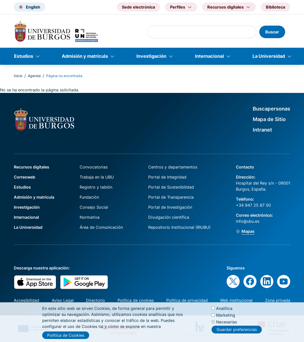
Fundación (89, 197)
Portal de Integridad (167, 177)
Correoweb (24, 177)
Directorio (95, 300)
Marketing (225, 316)
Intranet (262, 130)
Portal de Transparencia (171, 197)
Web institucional (236, 300)
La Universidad (268, 56)
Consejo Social (94, 207)
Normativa (89, 217)
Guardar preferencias (237, 330)
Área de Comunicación (101, 227)
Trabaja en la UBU (97, 177)
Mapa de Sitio (269, 119)
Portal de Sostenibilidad (171, 187)
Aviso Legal (63, 300)
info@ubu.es (247, 221)
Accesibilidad (26, 300)
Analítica (224, 309)
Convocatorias (94, 166)
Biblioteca (275, 7)
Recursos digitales (31, 166)
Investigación (151, 56)
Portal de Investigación (170, 207)
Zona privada (277, 300)
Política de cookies (136, 300)
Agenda (34, 76)
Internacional (209, 56)
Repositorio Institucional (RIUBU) (179, 227)
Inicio (18, 76)
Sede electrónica (138, 7)
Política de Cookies (65, 336)
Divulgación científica (168, 217)
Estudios (23, 56)
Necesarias (226, 323)
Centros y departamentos (172, 166)
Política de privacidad (187, 300)
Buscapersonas (271, 109)
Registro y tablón (96, 187)
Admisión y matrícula (85, 56)
